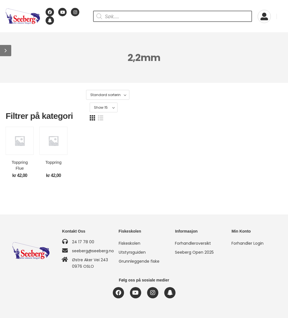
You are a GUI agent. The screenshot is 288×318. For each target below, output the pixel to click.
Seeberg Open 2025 (194, 252)
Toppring (109, 178)
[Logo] (23, 16)
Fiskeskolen (129, 243)
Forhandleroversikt (193, 243)
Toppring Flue (38, 178)
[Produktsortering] (208, 95)
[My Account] (264, 16)
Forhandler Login (247, 243)
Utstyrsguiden (132, 252)
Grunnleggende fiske (139, 261)
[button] (5, 50)
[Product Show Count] (249, 95)
